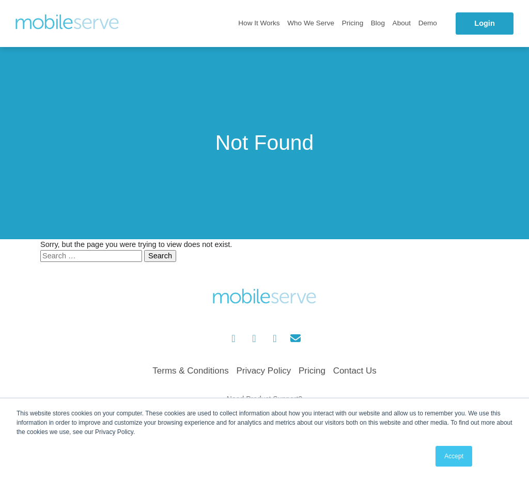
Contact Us (355, 371)
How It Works (258, 23)
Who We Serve (310, 23)
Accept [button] (453, 456)
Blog (378, 23)
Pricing (352, 23)
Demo (427, 23)
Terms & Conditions (190, 371)
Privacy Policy (263, 371)
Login (484, 23)
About (402, 23)
